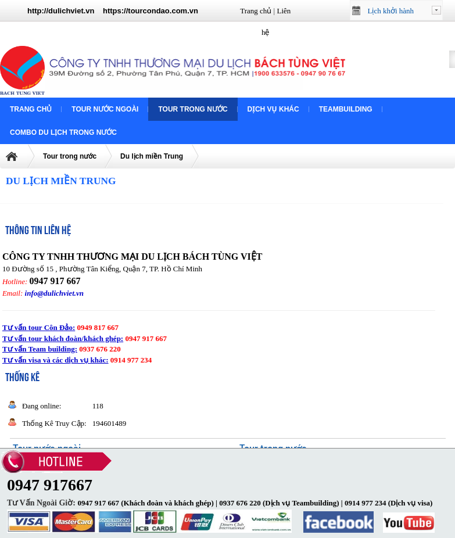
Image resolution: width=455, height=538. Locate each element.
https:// (115, 10)
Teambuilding (345, 109)
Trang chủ (255, 10)
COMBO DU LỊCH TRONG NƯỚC (63, 132)
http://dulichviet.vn (61, 10)
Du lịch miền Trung (151, 156)
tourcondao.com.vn (163, 10)
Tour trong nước (192, 109)
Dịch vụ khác (273, 109)
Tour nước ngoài (104, 109)
